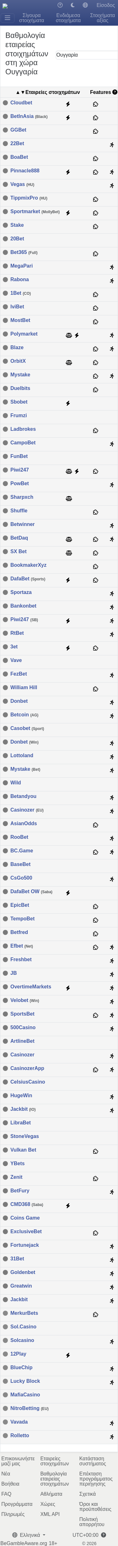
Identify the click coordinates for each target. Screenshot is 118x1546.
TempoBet (22, 918)
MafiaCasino (25, 1394)
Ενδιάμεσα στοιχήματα (68, 18)
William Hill (23, 687)
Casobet (27, 728)
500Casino (23, 1027)
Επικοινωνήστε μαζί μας (18, 1461)
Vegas (22, 184)
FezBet (18, 674)
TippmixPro (29, 198)
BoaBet (19, 157)
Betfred (19, 932)
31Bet (17, 1258)
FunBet (19, 456)
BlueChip (21, 1367)
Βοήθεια (10, 1484)
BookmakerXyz (28, 565)
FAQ (6, 1494)
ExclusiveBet (26, 1231)
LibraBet (20, 1122)
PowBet (19, 483)
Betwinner (22, 524)
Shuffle (18, 510)
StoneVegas (24, 1136)
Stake (17, 225)
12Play (18, 1354)
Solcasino (22, 1340)
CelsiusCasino (27, 1082)
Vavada (19, 1422)
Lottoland (21, 755)
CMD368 (26, 1204)
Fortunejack (24, 1245)
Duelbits (20, 388)
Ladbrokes (23, 429)
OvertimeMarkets (30, 986)
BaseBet (20, 864)
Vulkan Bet (23, 1150)
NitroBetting (29, 1408)
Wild (15, 782)
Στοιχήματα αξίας (102, 18)
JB (13, 973)
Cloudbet (21, 102)
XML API (50, 1514)
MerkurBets (24, 1313)
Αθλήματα (51, 1494)
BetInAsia (29, 116)
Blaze (17, 347)
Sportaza (21, 592)
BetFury (19, 1190)
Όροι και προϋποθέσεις (95, 1506)
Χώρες (47, 1504)
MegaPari (21, 266)
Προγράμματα (16, 1504)
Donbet (19, 701)
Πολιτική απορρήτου (91, 1522)
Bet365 (23, 252)
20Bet (17, 238)
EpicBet (19, 905)
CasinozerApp (27, 1068)
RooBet (19, 837)
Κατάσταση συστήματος (92, 1461)
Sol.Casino (23, 1326)
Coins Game (25, 1218)
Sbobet (18, 402)
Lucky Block (25, 1381)
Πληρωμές (13, 1514)
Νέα (5, 1473)
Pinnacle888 (25, 170)
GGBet (18, 130)
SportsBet (22, 1014)
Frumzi (18, 415)
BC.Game (21, 850)
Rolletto (19, 1435)
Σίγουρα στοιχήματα (31, 18)
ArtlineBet (22, 1041)
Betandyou (23, 796)
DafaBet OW (31, 891)
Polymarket (23, 334)
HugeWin (21, 1095)
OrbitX (18, 361)
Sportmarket (35, 211)
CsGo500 (21, 878)
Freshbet (21, 959)
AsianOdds (23, 823)
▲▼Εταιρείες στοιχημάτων (47, 92)
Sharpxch (21, 497)
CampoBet (23, 442)
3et (14, 646)
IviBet (17, 306)
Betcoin (24, 714)
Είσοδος (106, 5)
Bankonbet (23, 606)
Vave (16, 660)
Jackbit (23, 1109)
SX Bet (18, 551)
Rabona (19, 279)
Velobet (24, 1000)
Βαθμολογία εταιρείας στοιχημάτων (54, 1479)
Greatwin (21, 1286)
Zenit (16, 1177)
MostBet (20, 320)
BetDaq (19, 538)
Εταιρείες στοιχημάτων (54, 1461)
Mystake (20, 374)
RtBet (17, 633)
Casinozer (27, 810)
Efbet (21, 946)
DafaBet (27, 578)
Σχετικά (87, 1494)
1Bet (20, 293)
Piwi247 (19, 470)
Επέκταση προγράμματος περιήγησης (96, 1479)
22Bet (17, 143)
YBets (17, 1163)
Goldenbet (22, 1272)
